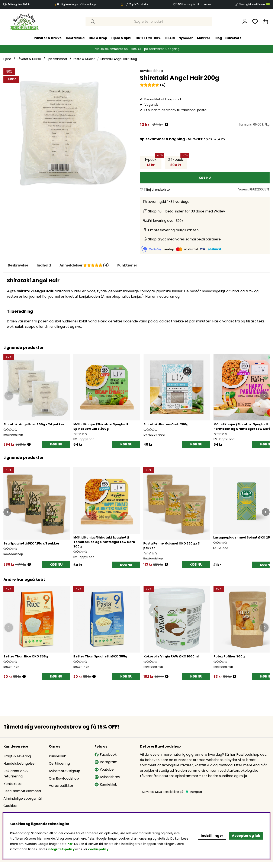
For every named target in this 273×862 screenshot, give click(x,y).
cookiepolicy (98, 849)
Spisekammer (57, 59)
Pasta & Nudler (84, 59)
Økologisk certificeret (254, 4)
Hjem (7, 59)
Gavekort (233, 38)
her (70, 844)
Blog (218, 38)
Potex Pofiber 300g (229, 656)
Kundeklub (57, 756)
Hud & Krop (98, 38)
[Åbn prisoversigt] (166, 124)
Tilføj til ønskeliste (155, 189)
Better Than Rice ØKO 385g (25, 656)
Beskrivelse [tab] (18, 265)
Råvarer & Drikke (48, 38)
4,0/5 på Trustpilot (136, 4)
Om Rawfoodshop (64, 778)
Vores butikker (61, 785)
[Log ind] (245, 21)
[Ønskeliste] (255, 21)
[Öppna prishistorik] (29, 444)
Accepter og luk (246, 835)
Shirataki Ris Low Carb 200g (166, 424)
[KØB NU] (205, 177)
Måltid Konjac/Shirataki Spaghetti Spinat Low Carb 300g (101, 426)
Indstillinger (212, 835)
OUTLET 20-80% (148, 38)
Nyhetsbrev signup (64, 770)
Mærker (203, 38)
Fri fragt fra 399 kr (19, 4)
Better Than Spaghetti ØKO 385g (100, 656)
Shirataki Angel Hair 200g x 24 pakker (33, 424)
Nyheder (186, 38)
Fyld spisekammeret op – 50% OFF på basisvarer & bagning (136, 49)
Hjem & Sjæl (121, 38)
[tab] (43, 265)
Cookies (10, 805)
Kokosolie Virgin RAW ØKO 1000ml (171, 656)
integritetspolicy (61, 849)
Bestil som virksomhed (22, 791)
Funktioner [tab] (127, 265)
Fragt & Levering (17, 756)
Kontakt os (12, 783)
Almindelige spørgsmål (22, 798)
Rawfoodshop (151, 70)
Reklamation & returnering (15, 773)
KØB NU (56, 444)
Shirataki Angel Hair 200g (118, 59)
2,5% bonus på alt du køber (193, 4)
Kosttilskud (75, 38)
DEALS (170, 38)
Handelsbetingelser (19, 763)
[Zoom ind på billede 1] (68, 133)
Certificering (59, 763)
